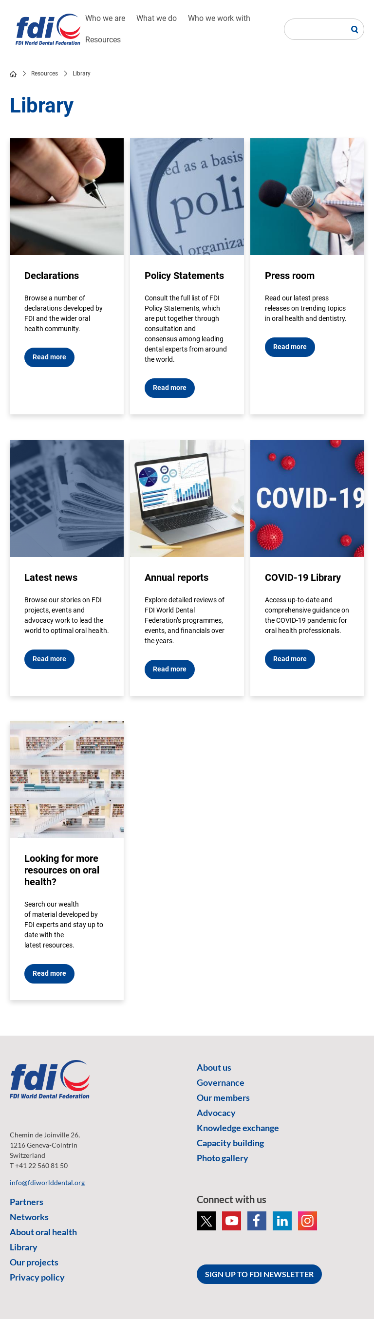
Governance (220, 1082)
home (13, 74)
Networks (29, 1216)
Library (23, 1247)
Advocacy (216, 1112)
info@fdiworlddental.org (47, 1182)
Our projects (34, 1262)
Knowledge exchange (238, 1127)
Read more (49, 357)
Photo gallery (222, 1157)
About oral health (43, 1231)
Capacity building (230, 1142)
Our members (223, 1097)
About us (214, 1067)
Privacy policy (37, 1277)
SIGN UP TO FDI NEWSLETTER (259, 1274)
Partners (26, 1201)
